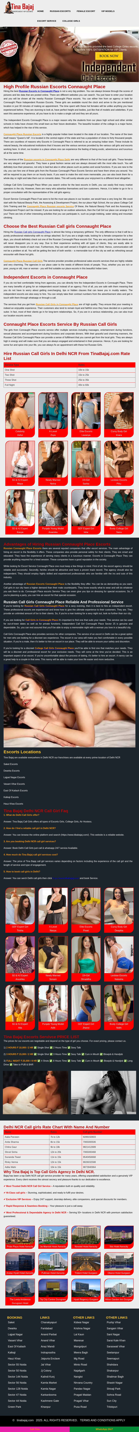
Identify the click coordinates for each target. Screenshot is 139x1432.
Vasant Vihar (15, 1340)
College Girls (71, 21)
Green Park (14, 1406)
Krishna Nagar (82, 1328)
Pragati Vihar (81, 1400)
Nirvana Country (83, 1382)
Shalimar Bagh (115, 1376)
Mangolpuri (80, 1346)
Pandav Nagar (82, 1388)
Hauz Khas (14, 1358)
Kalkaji (11, 1352)
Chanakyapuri (49, 1322)
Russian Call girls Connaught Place (32, 232)
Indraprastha (48, 1352)
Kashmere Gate (50, 1400)
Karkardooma (48, 1394)
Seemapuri (113, 1358)
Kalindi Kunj (48, 1376)
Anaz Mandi (48, 1346)
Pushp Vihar (114, 1322)
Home (40, 11)
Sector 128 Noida (18, 1388)
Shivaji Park (113, 1388)
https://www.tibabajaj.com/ (66, 878)
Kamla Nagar (48, 1388)
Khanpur (46, 1406)
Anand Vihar (48, 1340)
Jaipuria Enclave (50, 1358)
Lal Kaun (79, 1334)
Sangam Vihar (115, 1328)
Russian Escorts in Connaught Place (39, 91)
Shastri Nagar (115, 1382)
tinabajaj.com (25, 1420)
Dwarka (12, 1328)
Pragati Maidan (82, 1394)
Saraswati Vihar (116, 1346)
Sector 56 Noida (17, 1382)
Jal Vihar (46, 1364)
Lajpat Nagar (15, 1334)
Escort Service (46, 21)
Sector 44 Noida (17, 1400)
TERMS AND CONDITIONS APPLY (102, 1420)
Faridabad (47, 1328)
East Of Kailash (17, 1346)
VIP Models (107, 11)
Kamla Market (49, 1382)
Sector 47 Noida (17, 1394)
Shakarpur (113, 1370)
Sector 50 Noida (17, 1370)
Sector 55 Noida (17, 1364)
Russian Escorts (60, 11)
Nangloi (78, 1376)
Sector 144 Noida (18, 1376)
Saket (11, 1322)
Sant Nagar (113, 1334)
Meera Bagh (81, 1352)
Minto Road (80, 1364)
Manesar (79, 1340)
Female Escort (86, 11)
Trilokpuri (112, 1406)
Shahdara (112, 1364)
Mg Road (79, 1358)
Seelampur (113, 1352)
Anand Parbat (49, 1334)
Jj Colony (46, 1370)
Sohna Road (114, 1394)
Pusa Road (80, 1406)
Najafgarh (79, 1370)
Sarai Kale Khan (116, 1340)
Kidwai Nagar (81, 1322)
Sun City (111, 1400)
